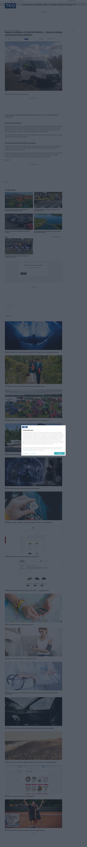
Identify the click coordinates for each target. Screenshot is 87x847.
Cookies (29, 450)
